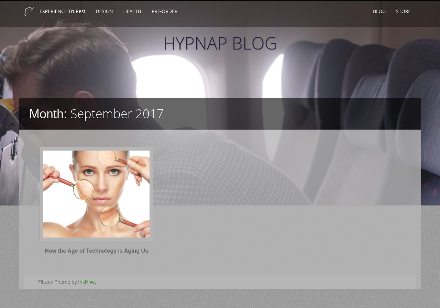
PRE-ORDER (164, 11)
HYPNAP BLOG (220, 43)
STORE (403, 11)
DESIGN (104, 11)
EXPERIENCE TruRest (62, 11)
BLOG (379, 11)
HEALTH (132, 11)
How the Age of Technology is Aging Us (96, 251)
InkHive (86, 281)
